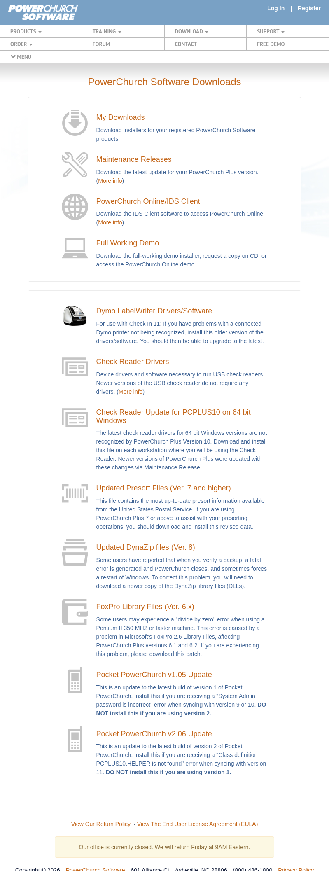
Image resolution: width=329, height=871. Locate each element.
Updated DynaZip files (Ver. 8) (145, 547)
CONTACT (186, 44)
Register (309, 8)
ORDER (21, 44)
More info (110, 180)
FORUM (101, 44)
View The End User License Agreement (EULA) (197, 824)
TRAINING (107, 31)
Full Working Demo (127, 243)
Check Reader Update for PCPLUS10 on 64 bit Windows (173, 416)
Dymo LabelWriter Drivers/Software (154, 311)
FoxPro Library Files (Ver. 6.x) (145, 606)
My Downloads (120, 117)
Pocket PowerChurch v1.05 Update (154, 674)
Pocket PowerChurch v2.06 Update (154, 734)
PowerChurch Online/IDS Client (148, 201)
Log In (276, 8)
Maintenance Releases (134, 159)
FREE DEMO (271, 44)
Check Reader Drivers (132, 361)
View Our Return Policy (101, 824)
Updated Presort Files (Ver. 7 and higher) (163, 488)
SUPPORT (271, 31)
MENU (20, 57)
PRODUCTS (26, 31)
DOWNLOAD (191, 31)
